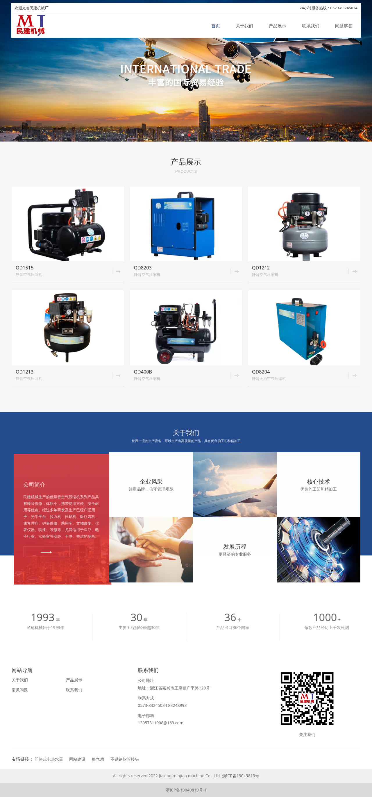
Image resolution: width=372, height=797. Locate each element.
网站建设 (77, 759)
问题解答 (344, 25)
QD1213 (24, 372)
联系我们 (310, 25)
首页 (215, 25)
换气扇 (98, 759)
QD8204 (261, 372)
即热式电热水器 (49, 759)
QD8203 (143, 268)
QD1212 (261, 268)
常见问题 (20, 690)
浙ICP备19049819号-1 (186, 790)
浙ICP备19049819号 (240, 775)
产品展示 (277, 25)
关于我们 (244, 25)
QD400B (143, 372)
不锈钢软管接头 (124, 759)
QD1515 (24, 268)
